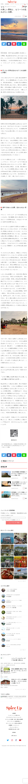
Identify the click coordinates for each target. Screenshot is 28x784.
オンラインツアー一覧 (20, 689)
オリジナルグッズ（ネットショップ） (14, 717)
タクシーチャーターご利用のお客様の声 (14, 723)
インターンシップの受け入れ (14, 715)
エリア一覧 (23, 649)
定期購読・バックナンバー (14, 725)
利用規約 (14, 732)
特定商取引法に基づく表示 (14, 729)
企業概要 (14, 713)
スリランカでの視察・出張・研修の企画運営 (14, 719)
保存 (24, 16)
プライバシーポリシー (14, 727)
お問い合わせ (14, 735)
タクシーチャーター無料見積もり (14, 721)
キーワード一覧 (22, 581)
